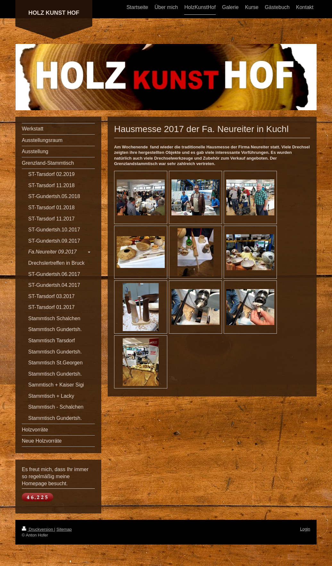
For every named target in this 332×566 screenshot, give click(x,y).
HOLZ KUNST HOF (54, 13)
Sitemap (64, 529)
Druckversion (38, 529)
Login (305, 529)
